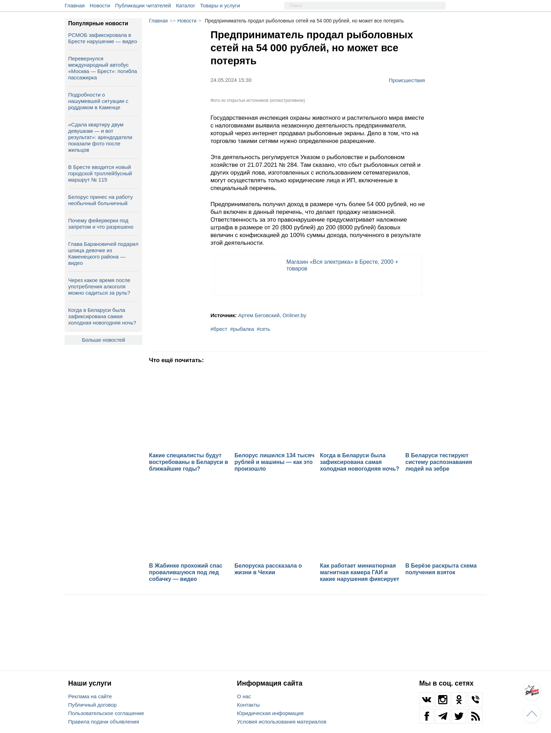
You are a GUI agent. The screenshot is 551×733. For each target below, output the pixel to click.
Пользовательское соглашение (106, 713)
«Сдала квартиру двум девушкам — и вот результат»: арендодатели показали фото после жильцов (100, 137)
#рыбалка (242, 329)
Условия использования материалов (281, 722)
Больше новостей (103, 340)
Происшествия (407, 80)
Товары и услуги (220, 5)
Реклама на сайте (90, 696)
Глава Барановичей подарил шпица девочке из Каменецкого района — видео (103, 253)
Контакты (248, 705)
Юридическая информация (270, 713)
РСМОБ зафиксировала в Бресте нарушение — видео (102, 38)
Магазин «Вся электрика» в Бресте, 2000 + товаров (342, 265)
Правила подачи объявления (103, 722)
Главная (75, 5)
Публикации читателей (143, 5)
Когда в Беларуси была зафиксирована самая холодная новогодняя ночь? (102, 316)
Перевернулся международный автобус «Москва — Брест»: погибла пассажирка (102, 67)
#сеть (263, 329)
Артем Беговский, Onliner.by (272, 315)
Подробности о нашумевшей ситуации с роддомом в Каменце (98, 101)
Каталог (185, 5)
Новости (100, 5)
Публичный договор (92, 705)
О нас (244, 696)
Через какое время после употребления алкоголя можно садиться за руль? (99, 286)
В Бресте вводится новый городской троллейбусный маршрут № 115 (100, 173)
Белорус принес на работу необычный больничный (100, 200)
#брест (218, 329)
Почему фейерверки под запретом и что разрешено (101, 223)
